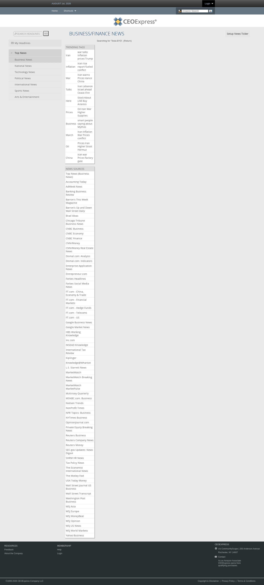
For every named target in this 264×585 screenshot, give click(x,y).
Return (127, 41)
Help (59, 549)
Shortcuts (68, 10)
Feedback (8, 549)
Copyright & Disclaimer (208, 581)
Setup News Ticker (237, 33)
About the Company (13, 553)
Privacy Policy (228, 581)
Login (207, 3)
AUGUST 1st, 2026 (61, 3)
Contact (221, 557)
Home (55, 10)
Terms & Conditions (246, 581)
